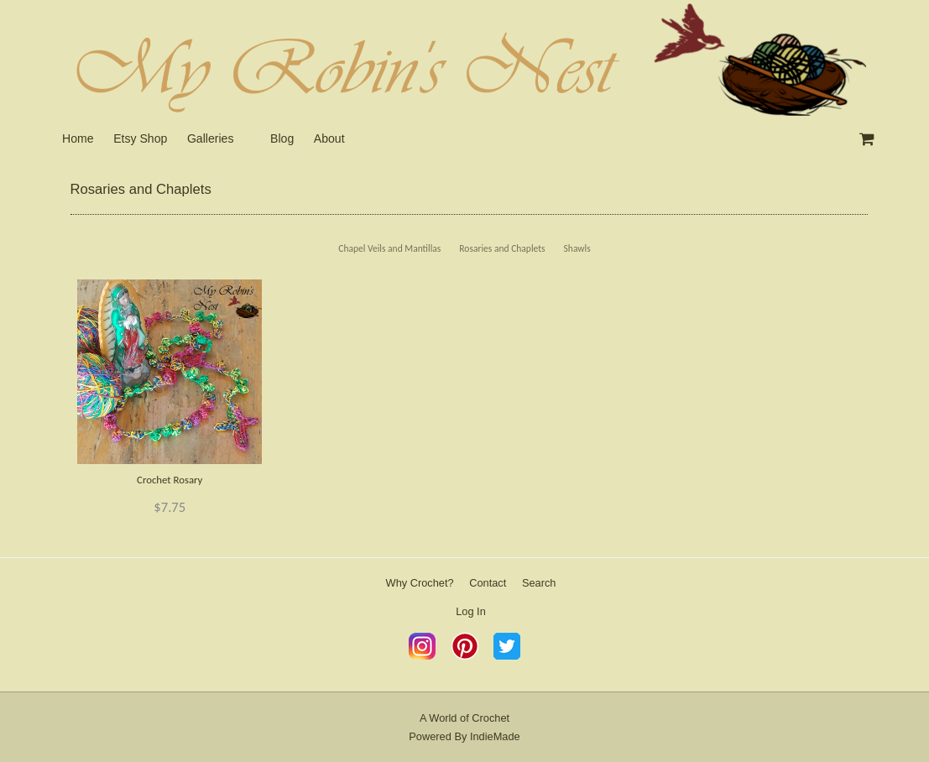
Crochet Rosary (169, 479)
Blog (282, 138)
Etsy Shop (140, 138)
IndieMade (495, 736)
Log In (471, 611)
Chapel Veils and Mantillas (389, 248)
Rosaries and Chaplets (502, 248)
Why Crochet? (420, 583)
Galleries (210, 138)
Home (78, 138)
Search (539, 583)
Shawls (577, 248)
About (329, 138)
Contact (487, 583)
